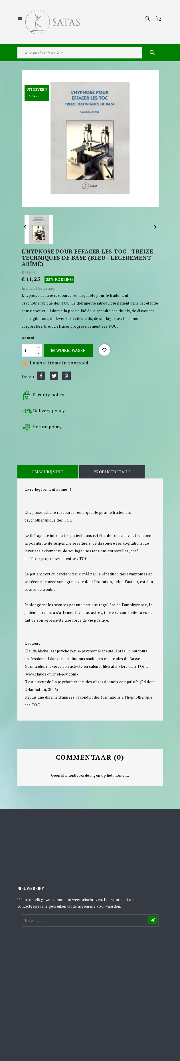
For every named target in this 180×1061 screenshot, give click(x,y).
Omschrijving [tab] (48, 471)
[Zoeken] (90, 52)
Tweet (54, 376)
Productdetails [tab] (112, 471)
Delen (41, 376)
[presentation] (65, 941)
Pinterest (66, 376)
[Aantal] (28, 350)
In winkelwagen (68, 350)
